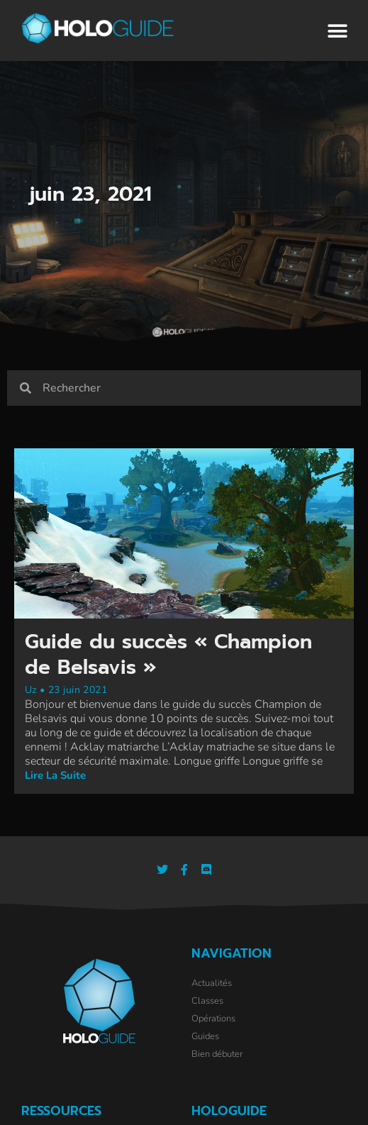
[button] (338, 32)
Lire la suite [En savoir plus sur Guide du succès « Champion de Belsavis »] (55, 775)
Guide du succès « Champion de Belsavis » (168, 654)
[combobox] (195, 388)
